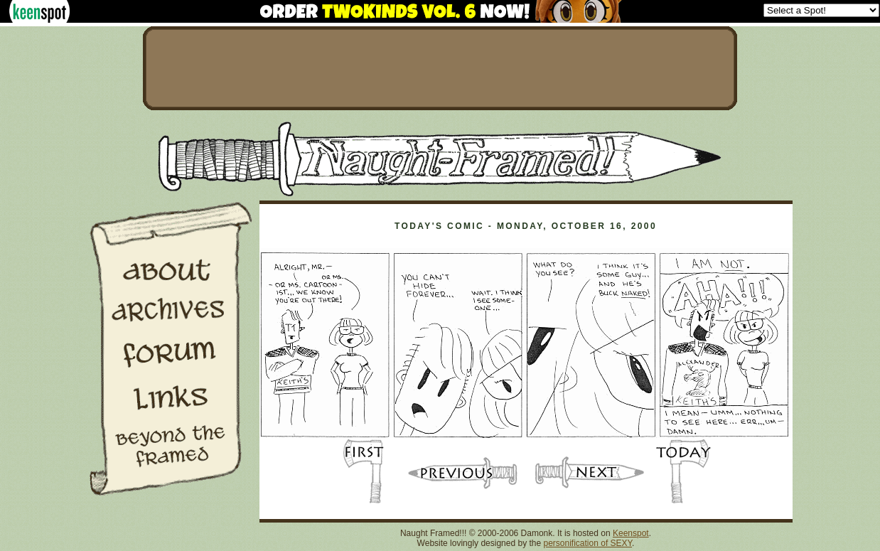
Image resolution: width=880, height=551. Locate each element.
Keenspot (631, 533)
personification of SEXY (588, 543)
